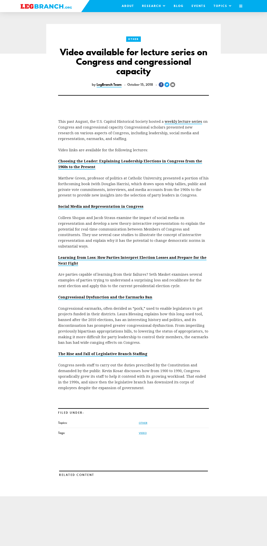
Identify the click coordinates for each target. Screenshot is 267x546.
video (143, 433)
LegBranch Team (109, 84)
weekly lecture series (183, 121)
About (128, 6)
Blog (179, 6)
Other (133, 39)
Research (154, 6)
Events (199, 6)
